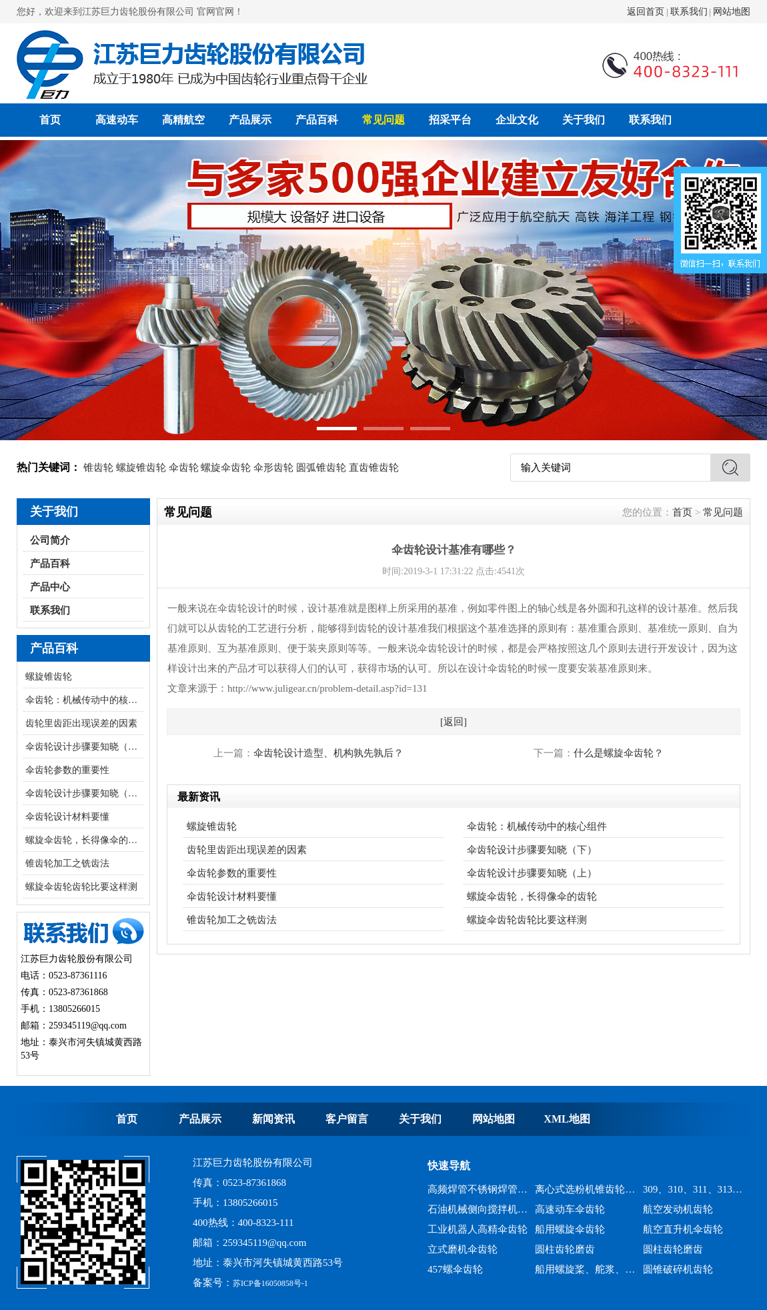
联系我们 (689, 12)
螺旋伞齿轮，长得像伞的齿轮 (84, 840)
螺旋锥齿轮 (141, 467)
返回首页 (645, 12)
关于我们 (583, 119)
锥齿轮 (98, 467)
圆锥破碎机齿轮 (678, 1269)
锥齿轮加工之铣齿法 (67, 863)
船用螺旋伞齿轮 (570, 1229)
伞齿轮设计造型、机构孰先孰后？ (328, 753)
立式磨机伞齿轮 (463, 1249)
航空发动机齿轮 (678, 1209)
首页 (50, 119)
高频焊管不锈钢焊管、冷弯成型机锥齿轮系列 (478, 1189)
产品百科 (316, 119)
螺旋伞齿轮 (226, 467)
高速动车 (116, 119)
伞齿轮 (184, 467)
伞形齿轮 (273, 467)
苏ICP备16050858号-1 (270, 1283)
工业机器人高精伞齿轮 (478, 1229)
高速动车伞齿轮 (570, 1209)
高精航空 (183, 119)
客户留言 (346, 1119)
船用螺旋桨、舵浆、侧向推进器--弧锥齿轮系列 (585, 1269)
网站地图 (731, 12)
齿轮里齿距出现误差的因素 (81, 723)
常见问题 (383, 119)
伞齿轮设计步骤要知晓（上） (84, 793)
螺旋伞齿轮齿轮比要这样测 (81, 887)
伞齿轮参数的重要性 (67, 770)
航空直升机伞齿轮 (683, 1229)
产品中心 (50, 587)
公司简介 (50, 540)
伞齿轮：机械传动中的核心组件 (84, 700)
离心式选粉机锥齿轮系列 (585, 1189)
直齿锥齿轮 (374, 467)
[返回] (453, 721)
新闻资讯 (273, 1119)
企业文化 (517, 119)
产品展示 (250, 119)
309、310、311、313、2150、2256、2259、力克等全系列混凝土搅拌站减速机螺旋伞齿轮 (693, 1189)
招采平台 (450, 119)
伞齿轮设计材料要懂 (67, 817)
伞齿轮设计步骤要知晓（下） (84, 747)
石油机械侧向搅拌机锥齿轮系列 (478, 1209)
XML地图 (567, 1119)
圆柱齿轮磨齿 (565, 1249)
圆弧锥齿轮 (321, 467)
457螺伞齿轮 (455, 1269)
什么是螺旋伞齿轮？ (619, 753)
